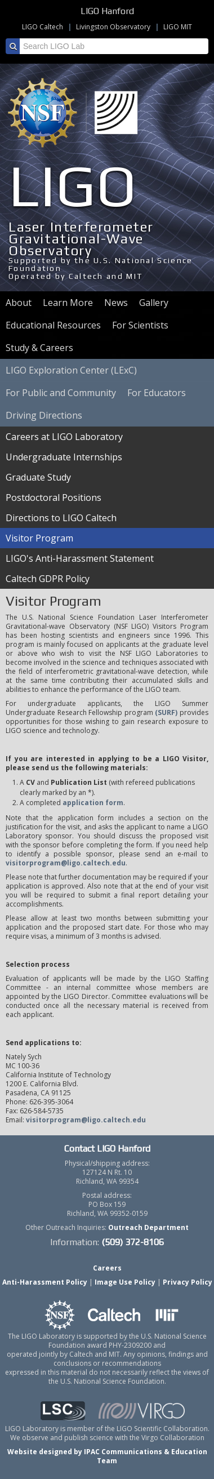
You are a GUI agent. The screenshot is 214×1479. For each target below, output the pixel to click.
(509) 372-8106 (132, 1242)
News (116, 302)
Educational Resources (53, 325)
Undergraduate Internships (64, 457)
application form (93, 802)
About (19, 302)
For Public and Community (61, 393)
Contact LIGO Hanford (107, 1148)
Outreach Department (148, 1227)
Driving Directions (44, 415)
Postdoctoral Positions (53, 497)
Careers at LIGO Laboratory (64, 436)
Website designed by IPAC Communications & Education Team (107, 1456)
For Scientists (140, 325)
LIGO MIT (177, 27)
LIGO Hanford (107, 11)
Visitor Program (39, 538)
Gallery (153, 302)
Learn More (68, 302)
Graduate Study (38, 477)
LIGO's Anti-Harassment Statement (80, 558)
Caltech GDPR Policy (48, 578)
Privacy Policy (187, 1282)
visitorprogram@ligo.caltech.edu (66, 863)
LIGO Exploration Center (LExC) (71, 370)
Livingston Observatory (113, 27)
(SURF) (166, 712)
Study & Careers (39, 347)
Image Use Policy (125, 1282)
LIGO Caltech (42, 27)
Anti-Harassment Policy (44, 1282)
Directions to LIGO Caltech (61, 518)
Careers (107, 1268)
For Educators (156, 393)
